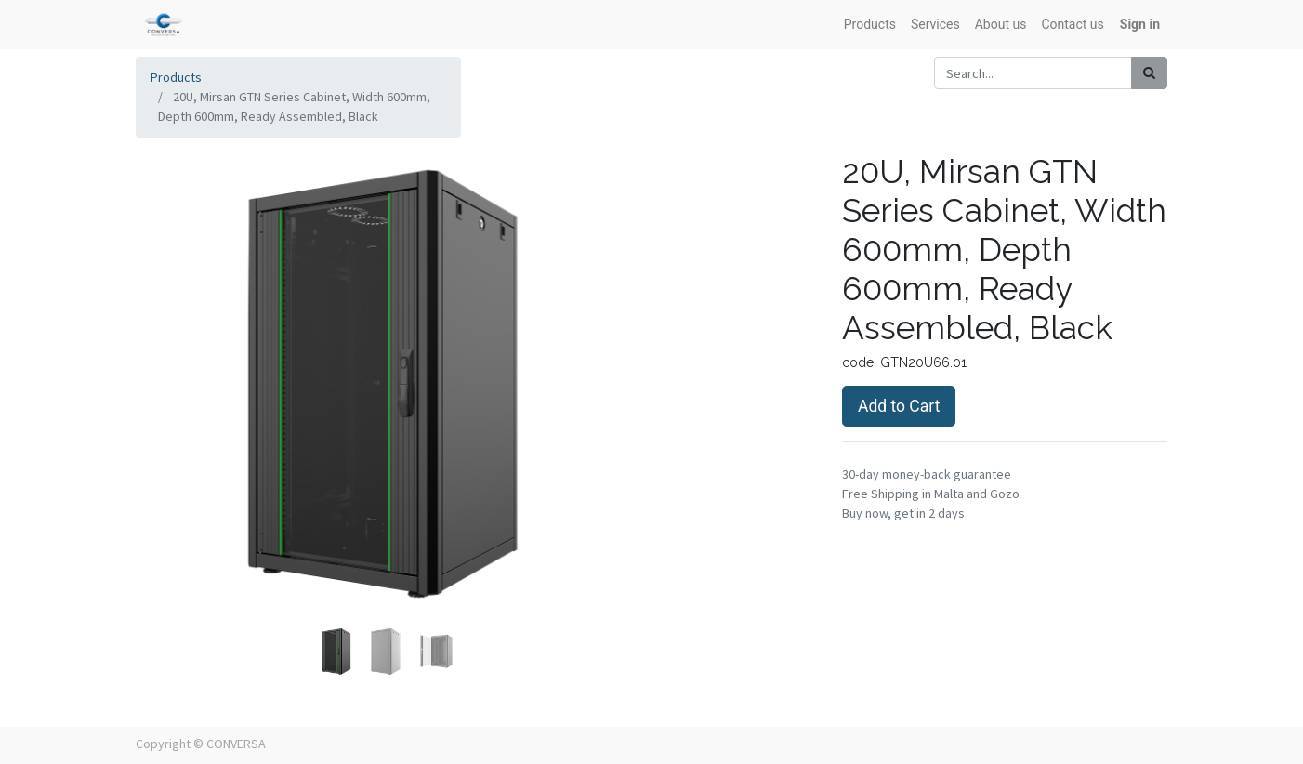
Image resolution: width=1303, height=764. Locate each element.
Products (176, 77)
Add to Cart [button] (899, 406)
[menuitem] (869, 24)
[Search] (1149, 73)
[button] (173, 338)
